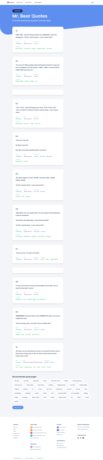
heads (21, 367)
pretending (27, 236)
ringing (18, 334)
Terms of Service (29, 458)
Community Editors (61, 447)
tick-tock (37, 123)
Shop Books (28, 2)
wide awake (19, 48)
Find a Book (60, 443)
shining (32, 81)
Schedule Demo (61, 432)
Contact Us (16, 435)
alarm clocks (35, 334)
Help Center (16, 433)
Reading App (60, 445)
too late (25, 161)
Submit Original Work (82, 429)
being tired (19, 161)
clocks (32, 123)
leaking (33, 48)
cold (24, 299)
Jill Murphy (19, 43)
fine (34, 367)
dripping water (41, 48)
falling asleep (19, 81)
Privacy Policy (40, 458)
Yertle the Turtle (55, 381)
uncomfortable (31, 299)
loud (22, 196)
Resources (59, 434)
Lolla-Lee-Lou (18, 385)
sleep (22, 334)
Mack (44, 381)
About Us (15, 427)
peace (42, 259)
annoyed (49, 48)
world (38, 367)
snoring (18, 196)
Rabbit (46, 362)
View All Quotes (18, 407)
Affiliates (15, 438)
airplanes (34, 236)
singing (27, 81)
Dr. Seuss (18, 362)
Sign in (92, 2)
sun (36, 81)
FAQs (14, 431)
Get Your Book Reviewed (83, 427)
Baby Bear (49, 156)
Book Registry (38, 2)
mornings (28, 334)
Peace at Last (28, 43)
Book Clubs (19, 2)
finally (47, 259)
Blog (14, 429)
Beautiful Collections (35, 449)
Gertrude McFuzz (77, 381)
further (49, 367)
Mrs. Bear (42, 156)
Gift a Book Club (34, 438)
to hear (43, 367)
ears (17, 367)
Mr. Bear (36, 43)
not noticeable (41, 299)
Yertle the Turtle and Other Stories (32, 362)
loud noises (27, 48)
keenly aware (28, 367)
